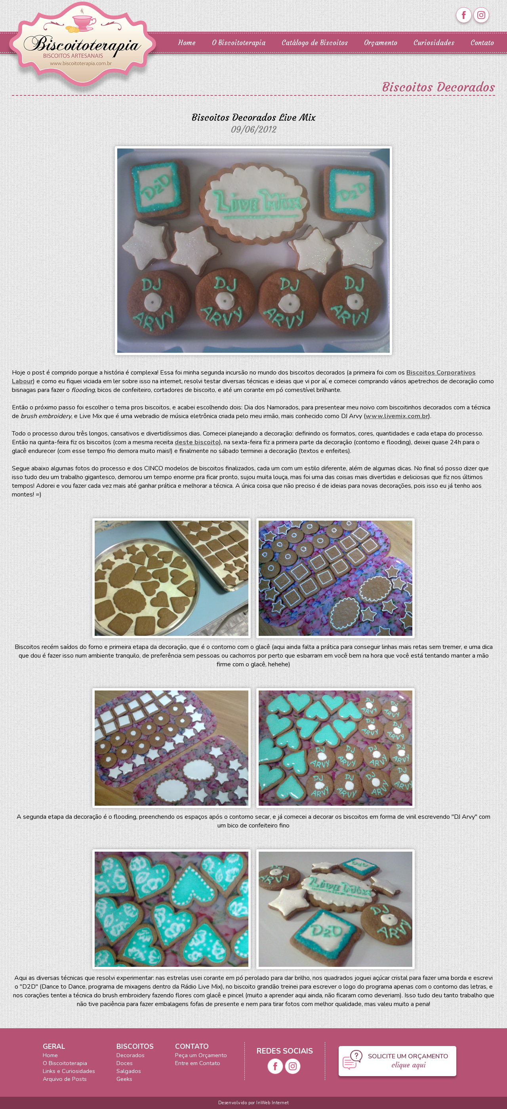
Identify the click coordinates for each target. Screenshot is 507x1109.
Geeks (124, 1079)
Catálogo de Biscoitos (315, 43)
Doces (124, 1063)
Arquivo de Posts (65, 1079)
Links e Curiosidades (69, 1071)
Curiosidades (434, 43)
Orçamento (380, 43)
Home (187, 43)
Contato (482, 43)
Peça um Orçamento (201, 1055)
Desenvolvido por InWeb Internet (253, 1103)
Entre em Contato (197, 1063)
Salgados (128, 1071)
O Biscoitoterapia (238, 43)
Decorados (130, 1055)
